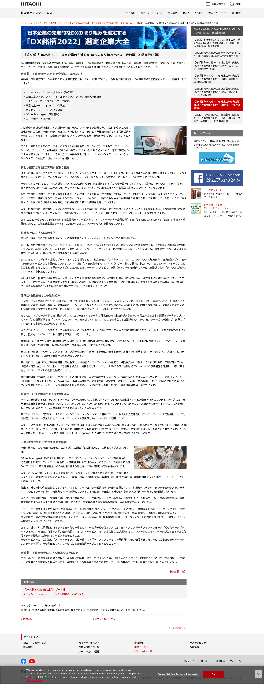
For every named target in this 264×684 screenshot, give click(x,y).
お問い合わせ (205, 661)
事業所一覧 (140, 647)
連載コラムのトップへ (103, 619)
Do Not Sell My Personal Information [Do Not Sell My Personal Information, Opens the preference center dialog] (178, 674)
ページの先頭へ (175, 628)
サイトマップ (187, 661)
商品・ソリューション (151, 13)
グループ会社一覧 (143, 651)
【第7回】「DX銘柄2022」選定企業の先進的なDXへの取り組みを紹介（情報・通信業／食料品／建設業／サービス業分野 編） (217, 117)
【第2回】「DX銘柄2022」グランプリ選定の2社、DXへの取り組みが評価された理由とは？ (217, 54)
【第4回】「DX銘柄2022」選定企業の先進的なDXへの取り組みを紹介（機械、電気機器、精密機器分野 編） (217, 78)
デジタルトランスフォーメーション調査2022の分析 (52, 594)
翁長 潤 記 (177, 571)
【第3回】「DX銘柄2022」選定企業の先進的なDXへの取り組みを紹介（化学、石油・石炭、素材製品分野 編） (216, 65)
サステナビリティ (217, 13)
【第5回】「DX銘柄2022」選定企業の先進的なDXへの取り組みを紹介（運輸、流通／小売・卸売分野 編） (216, 91)
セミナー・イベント (193, 13)
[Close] (258, 674)
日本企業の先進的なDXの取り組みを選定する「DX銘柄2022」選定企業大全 (99, 23)
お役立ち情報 (41, 23)
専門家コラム (56, 23)
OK (213, 674)
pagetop (259, 588)
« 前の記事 (26, 619)
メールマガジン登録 (89, 651)
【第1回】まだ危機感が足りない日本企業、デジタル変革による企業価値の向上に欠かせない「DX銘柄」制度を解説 (217, 42)
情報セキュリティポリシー (229, 661)
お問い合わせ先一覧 (89, 647)
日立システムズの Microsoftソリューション (217, 207)
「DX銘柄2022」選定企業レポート (43, 589)
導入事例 (172, 13)
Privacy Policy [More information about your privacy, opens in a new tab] (35, 680)
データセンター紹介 (214, 190)
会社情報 (130, 13)
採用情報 (236, 13)
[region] (132, 674)
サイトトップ (26, 23)
